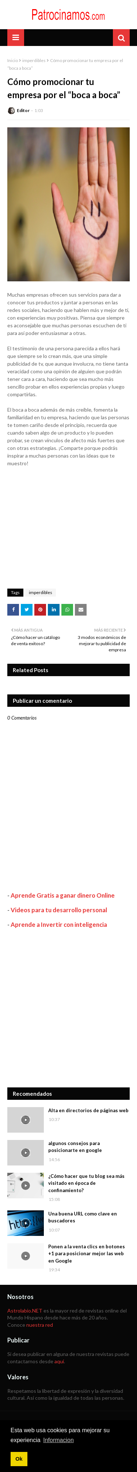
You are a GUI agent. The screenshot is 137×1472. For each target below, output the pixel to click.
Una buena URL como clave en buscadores (82, 1217)
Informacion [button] (58, 1440)
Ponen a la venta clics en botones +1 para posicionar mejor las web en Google (86, 1254)
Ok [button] (18, 1459)
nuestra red (39, 1325)
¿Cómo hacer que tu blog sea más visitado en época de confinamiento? (86, 1183)
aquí (59, 1361)
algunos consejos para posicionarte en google (75, 1146)
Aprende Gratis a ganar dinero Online (63, 895)
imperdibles (34, 60)
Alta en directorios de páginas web (88, 1110)
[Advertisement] (68, 1008)
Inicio (12, 60)
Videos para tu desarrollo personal (59, 910)
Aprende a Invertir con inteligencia (59, 924)
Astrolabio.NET (24, 1310)
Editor (23, 110)
